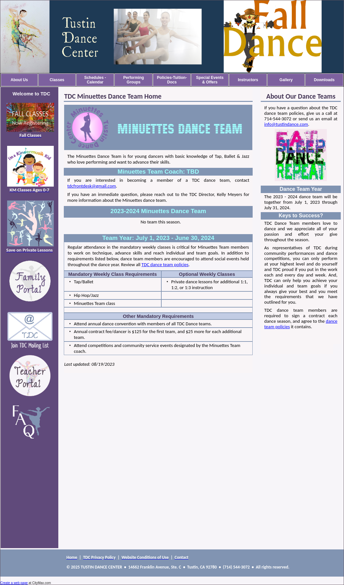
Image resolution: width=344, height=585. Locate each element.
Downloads (324, 80)
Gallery (286, 80)
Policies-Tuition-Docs (172, 79)
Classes (57, 80)
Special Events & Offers (210, 79)
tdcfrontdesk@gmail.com (91, 186)
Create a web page (14, 583)
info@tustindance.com (286, 124)
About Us (19, 80)
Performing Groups (133, 79)
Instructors (248, 80)
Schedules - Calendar (95, 79)
